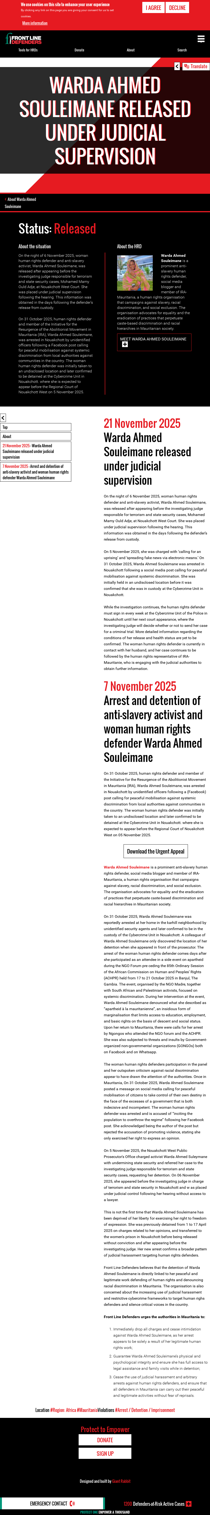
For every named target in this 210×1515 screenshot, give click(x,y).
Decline (177, 7)
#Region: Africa (63, 1410)
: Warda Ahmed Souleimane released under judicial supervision (28, 451)
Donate (79, 49)
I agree (153, 7)
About (7, 436)
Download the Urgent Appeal (155, 851)
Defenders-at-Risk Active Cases (154, 1504)
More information (35, 23)
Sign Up (105, 1453)
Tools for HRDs (28, 49)
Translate (199, 66)
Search (182, 49)
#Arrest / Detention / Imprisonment (145, 1410)
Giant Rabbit (121, 1481)
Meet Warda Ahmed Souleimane (153, 339)
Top (5, 427)
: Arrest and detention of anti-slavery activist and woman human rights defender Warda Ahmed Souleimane (36, 471)
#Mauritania (87, 1410)
